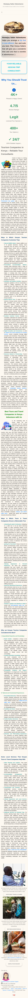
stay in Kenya (11, 957)
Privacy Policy (10, 990)
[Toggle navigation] (2, 12)
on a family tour (17, 957)
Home (12, 988)
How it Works (18, 988)
